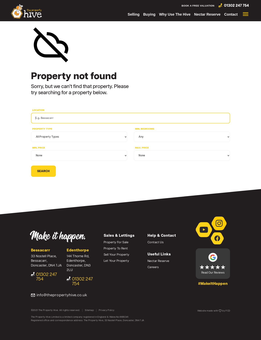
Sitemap (89, 310)
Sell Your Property (116, 255)
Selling (134, 14)
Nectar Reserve (207, 14)
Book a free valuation (198, 5)
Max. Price (142, 148)
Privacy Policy (107, 310)
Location (38, 110)
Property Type (42, 129)
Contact (231, 14)
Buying (149, 14)
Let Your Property (116, 261)
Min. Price (38, 148)
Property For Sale (116, 242)
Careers (153, 267)
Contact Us (155, 242)
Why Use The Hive (174, 14)
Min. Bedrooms (144, 129)
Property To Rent (116, 249)
